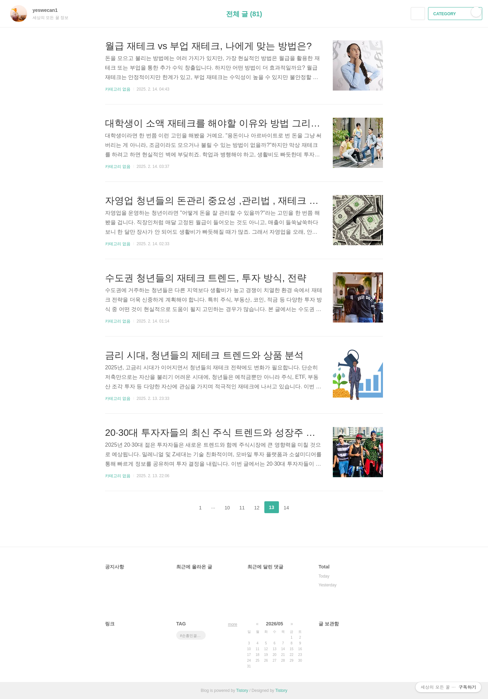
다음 (305, 507)
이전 (183, 507)
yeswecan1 (48, 10)
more (232, 624)
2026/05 (274, 623)
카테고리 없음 (117, 89)
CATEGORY (456, 14)
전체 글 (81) (244, 14)
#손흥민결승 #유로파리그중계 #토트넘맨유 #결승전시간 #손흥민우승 (193, 636)
